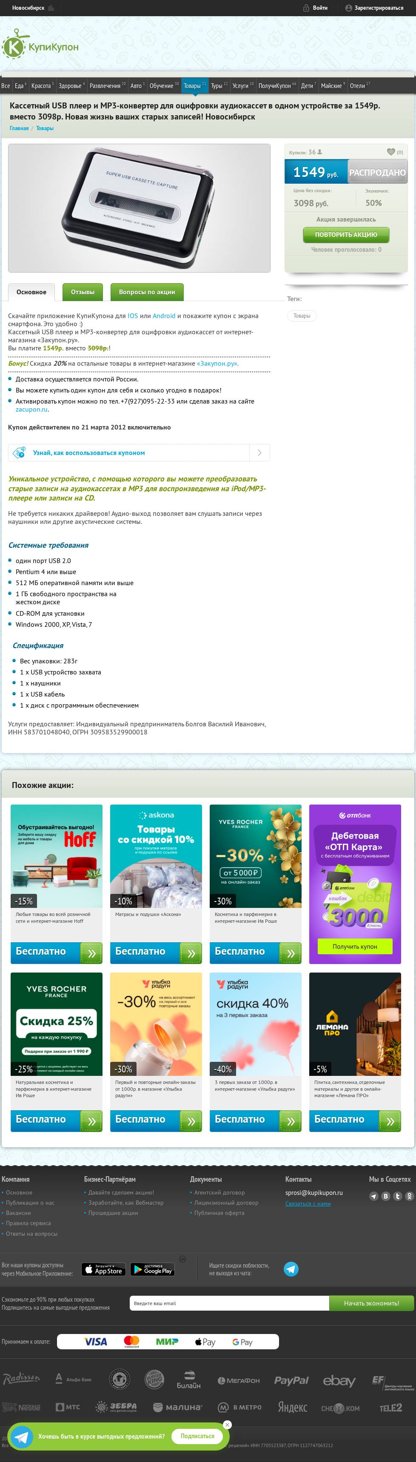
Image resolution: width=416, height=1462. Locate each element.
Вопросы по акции (147, 291)
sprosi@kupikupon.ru (314, 1193)
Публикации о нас (30, 1202)
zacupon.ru (32, 409)
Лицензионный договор (226, 1202)
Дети (308, 85)
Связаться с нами (308, 1203)
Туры (219, 85)
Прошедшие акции (113, 1213)
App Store (103, 1269)
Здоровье (72, 85)
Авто (138, 85)
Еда (21, 85)
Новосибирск (28, 7)
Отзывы (82, 291)
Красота (42, 85)
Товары (195, 85)
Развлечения (108, 85)
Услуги (243, 85)
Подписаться (197, 1436)
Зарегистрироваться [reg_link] (379, 7)
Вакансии (18, 1213)
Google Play (152, 1269)
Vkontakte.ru (385, 1196)
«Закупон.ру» (217, 363)
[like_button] (391, 152)
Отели (360, 85)
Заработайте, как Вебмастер (126, 1202)
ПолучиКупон (277, 85)
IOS (134, 315)
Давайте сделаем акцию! (121, 1192)
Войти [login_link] (320, 7)
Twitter (397, 1196)
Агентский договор (219, 1192)
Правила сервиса (28, 1223)
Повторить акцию (346, 234)
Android (165, 315)
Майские (333, 85)
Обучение (164, 85)
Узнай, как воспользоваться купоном (89, 452)
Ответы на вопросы (31, 1233)
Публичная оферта (219, 1213)
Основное (31, 291)
